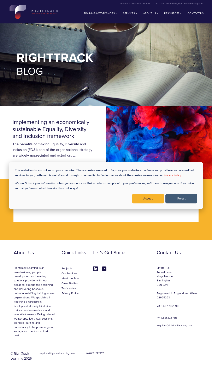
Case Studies (69, 283)
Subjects (66, 268)
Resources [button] (171, 13)
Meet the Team (70, 278)
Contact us (196, 13)
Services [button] (129, 13)
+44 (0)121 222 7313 (153, 3)
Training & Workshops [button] (99, 13)
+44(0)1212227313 (95, 353)
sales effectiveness (24, 314)
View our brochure (130, 3)
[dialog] (106, 185)
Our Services (69, 273)
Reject (181, 198)
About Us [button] (149, 13)
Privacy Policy (70, 293)
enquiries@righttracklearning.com (184, 3)
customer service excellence (29, 310)
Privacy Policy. (173, 175)
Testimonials (68, 288)
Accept (148, 198)
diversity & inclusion (40, 306)
